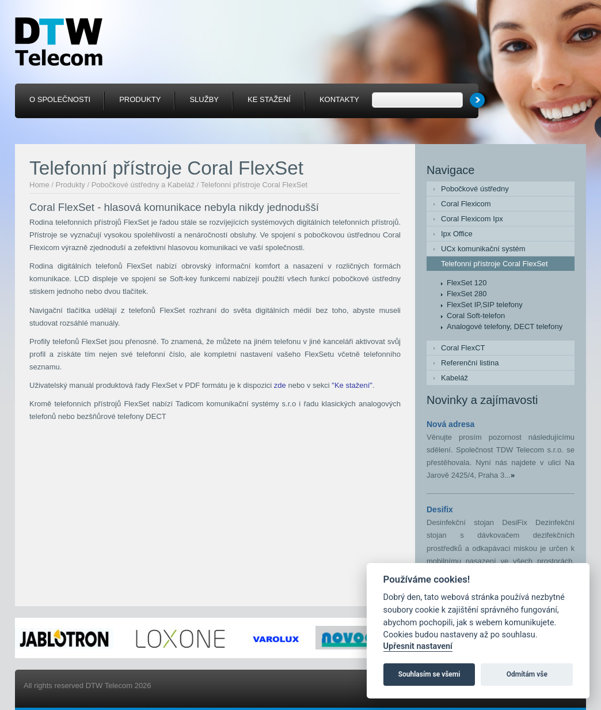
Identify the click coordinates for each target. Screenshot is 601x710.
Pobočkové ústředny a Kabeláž (143, 184)
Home (39, 184)
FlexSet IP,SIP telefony (485, 304)
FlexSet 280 (466, 293)
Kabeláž (454, 377)
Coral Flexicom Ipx (472, 218)
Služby (204, 99)
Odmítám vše (527, 674)
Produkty (70, 184)
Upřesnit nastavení (417, 646)
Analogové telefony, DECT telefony (504, 326)
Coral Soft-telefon (476, 315)
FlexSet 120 (466, 282)
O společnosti (59, 99)
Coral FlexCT (463, 347)
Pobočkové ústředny (475, 188)
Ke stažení (269, 99)
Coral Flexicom (466, 203)
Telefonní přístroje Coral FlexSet (254, 184)
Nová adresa (450, 424)
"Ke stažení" (352, 385)
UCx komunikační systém (483, 248)
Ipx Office (457, 233)
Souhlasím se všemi (429, 674)
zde (280, 385)
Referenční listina (470, 362)
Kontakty (339, 99)
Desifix (440, 509)
